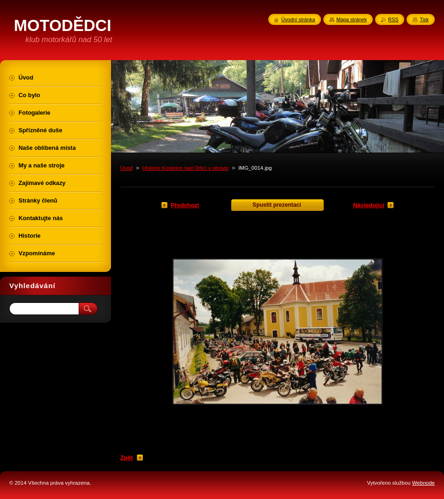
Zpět (126, 457)
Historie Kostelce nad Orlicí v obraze (185, 168)
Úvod (126, 168)
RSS (393, 19)
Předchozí (185, 205)
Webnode (423, 483)
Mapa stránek (351, 19)
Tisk (424, 19)
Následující (368, 205)
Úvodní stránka (298, 19)
